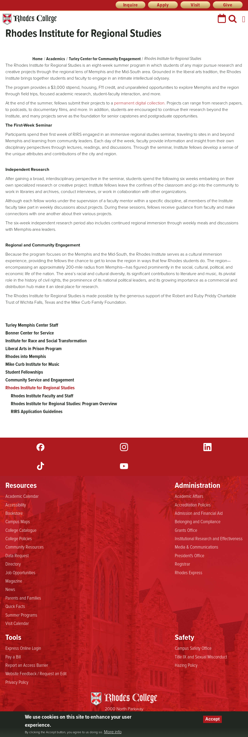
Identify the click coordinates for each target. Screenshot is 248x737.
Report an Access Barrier (26, 665)
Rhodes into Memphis (25, 356)
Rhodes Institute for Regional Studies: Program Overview (64, 403)
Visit (195, 4)
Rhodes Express (188, 572)
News (10, 589)
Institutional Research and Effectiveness (209, 538)
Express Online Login (23, 648)
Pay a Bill (13, 656)
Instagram (124, 447)
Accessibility (15, 504)
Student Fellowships (24, 372)
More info (113, 731)
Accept (212, 719)
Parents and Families (23, 597)
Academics (55, 59)
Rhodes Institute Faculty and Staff (42, 395)
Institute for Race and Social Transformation (46, 340)
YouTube (124, 466)
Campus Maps (17, 521)
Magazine (13, 580)
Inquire (130, 4)
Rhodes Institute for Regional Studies (40, 387)
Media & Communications (196, 546)
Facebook (40, 447)
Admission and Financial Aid (199, 513)
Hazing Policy (186, 665)
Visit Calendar (17, 623)
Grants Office (186, 530)
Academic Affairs (189, 496)
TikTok (40, 466)
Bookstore (14, 513)
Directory (13, 563)
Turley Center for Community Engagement (105, 59)
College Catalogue (20, 530)
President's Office (189, 555)
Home (37, 59)
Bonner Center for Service (29, 332)
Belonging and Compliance (197, 521)
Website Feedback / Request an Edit (35, 673)
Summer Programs (21, 614)
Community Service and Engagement (39, 379)
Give (227, 4)
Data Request (17, 555)
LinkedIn (207, 447)
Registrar (182, 563)
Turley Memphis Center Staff (31, 325)
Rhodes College (30, 19)
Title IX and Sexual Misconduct (201, 656)
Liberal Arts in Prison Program (33, 348)
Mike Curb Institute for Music (32, 364)
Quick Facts (15, 606)
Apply (163, 4)
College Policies (18, 538)
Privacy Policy (16, 682)
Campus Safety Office (193, 648)
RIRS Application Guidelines (36, 411)
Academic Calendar (22, 496)
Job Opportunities (20, 572)
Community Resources (24, 546)
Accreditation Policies (193, 504)
